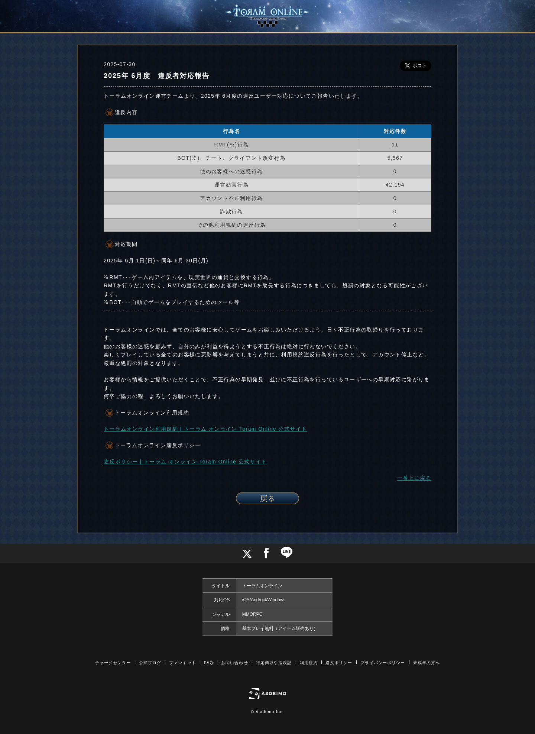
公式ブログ (150, 662)
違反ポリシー (339, 662)
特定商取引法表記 (274, 662)
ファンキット (182, 662)
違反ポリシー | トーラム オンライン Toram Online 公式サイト (185, 462)
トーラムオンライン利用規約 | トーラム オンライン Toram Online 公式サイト (205, 429)
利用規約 (309, 662)
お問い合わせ (234, 662)
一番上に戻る (414, 478)
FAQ (208, 662)
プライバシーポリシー (382, 662)
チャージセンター (113, 662)
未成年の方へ (426, 662)
